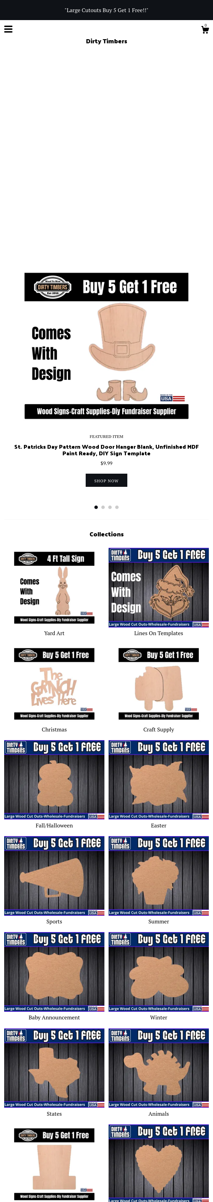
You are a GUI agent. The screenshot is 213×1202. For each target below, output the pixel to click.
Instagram (70, 1147)
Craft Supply (159, 522)
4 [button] (117, 305)
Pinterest (97, 1147)
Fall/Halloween (54, 618)
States (54, 907)
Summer (159, 715)
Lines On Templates (159, 427)
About (44, 1121)
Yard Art (54, 427)
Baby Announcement (54, 811)
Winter (159, 811)
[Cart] (205, 31)
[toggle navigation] (8, 29)
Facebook (43, 1147)
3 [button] (110, 305)
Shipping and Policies (81, 1121)
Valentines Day (159, 1003)
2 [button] (103, 305)
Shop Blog (15, 1147)
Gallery (147, 1121)
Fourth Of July (54, 1003)
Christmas (54, 522)
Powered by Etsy (21, 1189)
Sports (54, 715)
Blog (27, 1121)
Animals (159, 907)
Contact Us (122, 1121)
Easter (159, 618)
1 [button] (96, 305)
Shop (10, 1121)
